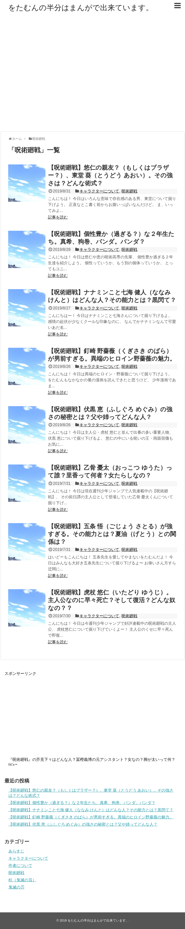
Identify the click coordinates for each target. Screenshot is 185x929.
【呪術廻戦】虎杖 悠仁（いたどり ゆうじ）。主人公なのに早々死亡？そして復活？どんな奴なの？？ (111, 600)
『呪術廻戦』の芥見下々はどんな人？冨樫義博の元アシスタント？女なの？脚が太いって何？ (91, 759)
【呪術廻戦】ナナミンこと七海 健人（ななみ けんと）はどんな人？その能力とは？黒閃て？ (91, 810)
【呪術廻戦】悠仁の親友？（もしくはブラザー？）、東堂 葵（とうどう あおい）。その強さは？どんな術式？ (110, 175)
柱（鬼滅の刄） (22, 880)
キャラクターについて (99, 191)
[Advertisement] (50, 77)
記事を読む (58, 217)
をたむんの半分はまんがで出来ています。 (80, 7)
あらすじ (16, 851)
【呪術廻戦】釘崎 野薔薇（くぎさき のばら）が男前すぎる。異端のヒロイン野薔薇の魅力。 (91, 817)
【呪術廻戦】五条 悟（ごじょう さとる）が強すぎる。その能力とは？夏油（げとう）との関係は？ (112, 534)
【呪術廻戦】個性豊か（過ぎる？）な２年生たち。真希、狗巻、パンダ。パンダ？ (81, 803)
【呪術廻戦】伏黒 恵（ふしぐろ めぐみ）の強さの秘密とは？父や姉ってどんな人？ (83, 824)
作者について (20, 865)
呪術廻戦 (129, 191)
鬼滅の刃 (16, 887)
